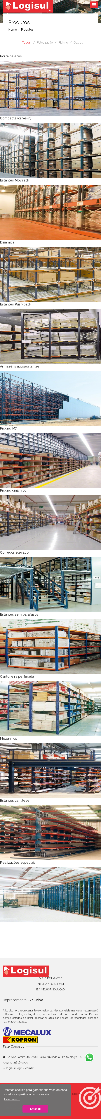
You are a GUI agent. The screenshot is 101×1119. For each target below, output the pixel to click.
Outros (78, 42)
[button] (90, 1098)
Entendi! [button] (35, 1108)
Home (12, 29)
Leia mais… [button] (12, 1099)
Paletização (45, 42)
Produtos (27, 29)
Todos (26, 42)
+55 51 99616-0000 (16, 1062)
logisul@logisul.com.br (20, 1068)
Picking (63, 42)
